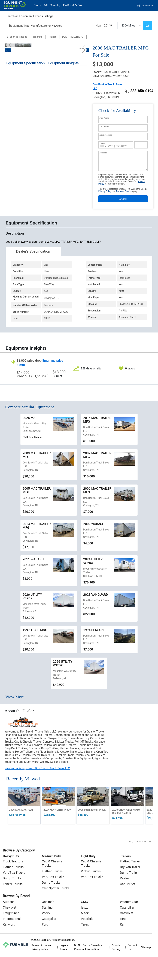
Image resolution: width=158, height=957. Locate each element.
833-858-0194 (139, 91)
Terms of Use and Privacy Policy (42, 947)
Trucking (37, 36)
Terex (85, 924)
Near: (99, 25)
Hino (123, 919)
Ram (123, 924)
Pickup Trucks (91, 871)
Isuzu (85, 907)
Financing (55, 5)
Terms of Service (124, 191)
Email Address (105, 135)
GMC (84, 902)
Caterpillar (49, 919)
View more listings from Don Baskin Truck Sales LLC (37, 768)
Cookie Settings (116, 947)
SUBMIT (123, 198)
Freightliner (11, 913)
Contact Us (132, 947)
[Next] (82, 45)
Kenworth (9, 924)
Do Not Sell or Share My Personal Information (88, 947)
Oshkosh (48, 902)
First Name (104, 118)
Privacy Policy (104, 191)
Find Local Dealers (72, 5)
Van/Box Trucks (14, 872)
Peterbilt (87, 919)
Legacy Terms (64, 947)
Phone (102, 143)
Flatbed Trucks (13, 867)
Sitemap (146, 947)
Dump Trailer (129, 872)
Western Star (129, 902)
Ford (45, 924)
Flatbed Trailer (130, 861)
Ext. (137, 143)
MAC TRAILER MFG (73, 36)
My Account (147, 5)
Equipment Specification (25, 63)
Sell (46, 5)
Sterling (47, 907)
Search (37, 5)
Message (103, 152)
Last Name (104, 126)
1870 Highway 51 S (106, 93)
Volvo (46, 913)
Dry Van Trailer (130, 867)
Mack (85, 913)
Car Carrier (127, 884)
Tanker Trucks (13, 884)
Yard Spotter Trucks (55, 888)
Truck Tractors (13, 861)
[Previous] (10, 45)
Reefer (124, 878)
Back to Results (18, 36)
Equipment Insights (63, 63)
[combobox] (103, 146)
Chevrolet (9, 907)
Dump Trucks (12, 878)
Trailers (52, 36)
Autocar (8, 902)
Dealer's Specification (33, 251)
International (12, 919)
